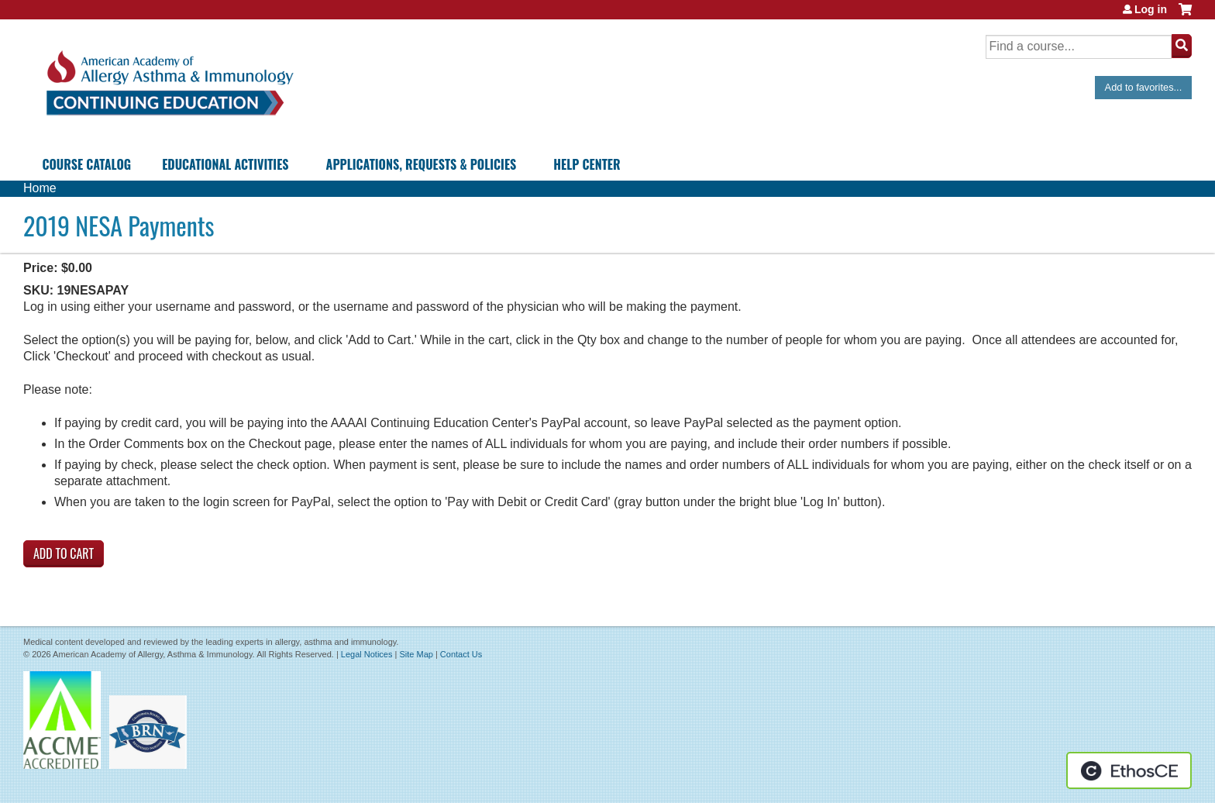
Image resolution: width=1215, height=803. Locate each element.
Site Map (415, 654)
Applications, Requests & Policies (421, 164)
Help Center (586, 164)
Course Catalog (86, 164)
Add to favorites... (1143, 87)
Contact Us (461, 654)
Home (40, 188)
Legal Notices (367, 654)
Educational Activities (225, 164)
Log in (1150, 9)
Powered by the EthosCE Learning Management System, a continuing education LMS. (1129, 770)
